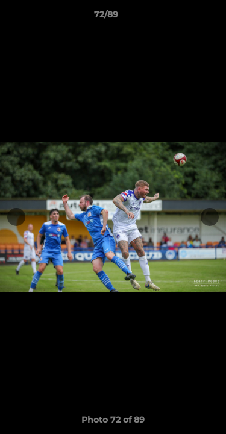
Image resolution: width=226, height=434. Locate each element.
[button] (182, 17)
